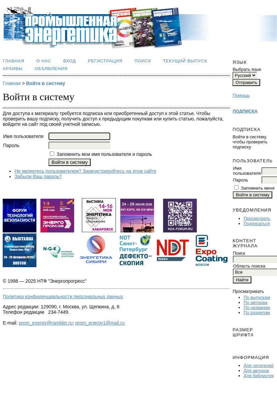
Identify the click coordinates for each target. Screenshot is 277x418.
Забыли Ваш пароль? (38, 176)
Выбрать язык (247, 69)
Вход (69, 60)
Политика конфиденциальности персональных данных (63, 296)
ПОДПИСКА (245, 111)
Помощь (241, 95)
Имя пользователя (246, 171)
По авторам (255, 302)
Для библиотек (259, 375)
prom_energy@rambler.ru (46, 323)
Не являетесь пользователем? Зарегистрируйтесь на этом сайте (85, 171)
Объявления (51, 68)
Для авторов (256, 370)
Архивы (13, 68)
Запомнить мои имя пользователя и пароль (104, 154)
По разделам (257, 312)
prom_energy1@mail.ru (100, 323)
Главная (13, 60)
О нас (43, 60)
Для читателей (259, 365)
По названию (257, 307)
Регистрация (105, 60)
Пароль (240, 180)
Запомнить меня (257, 188)
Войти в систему (45, 83)
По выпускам (257, 297)
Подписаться (257, 223)
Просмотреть (257, 218)
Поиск (142, 60)
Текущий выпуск (185, 60)
